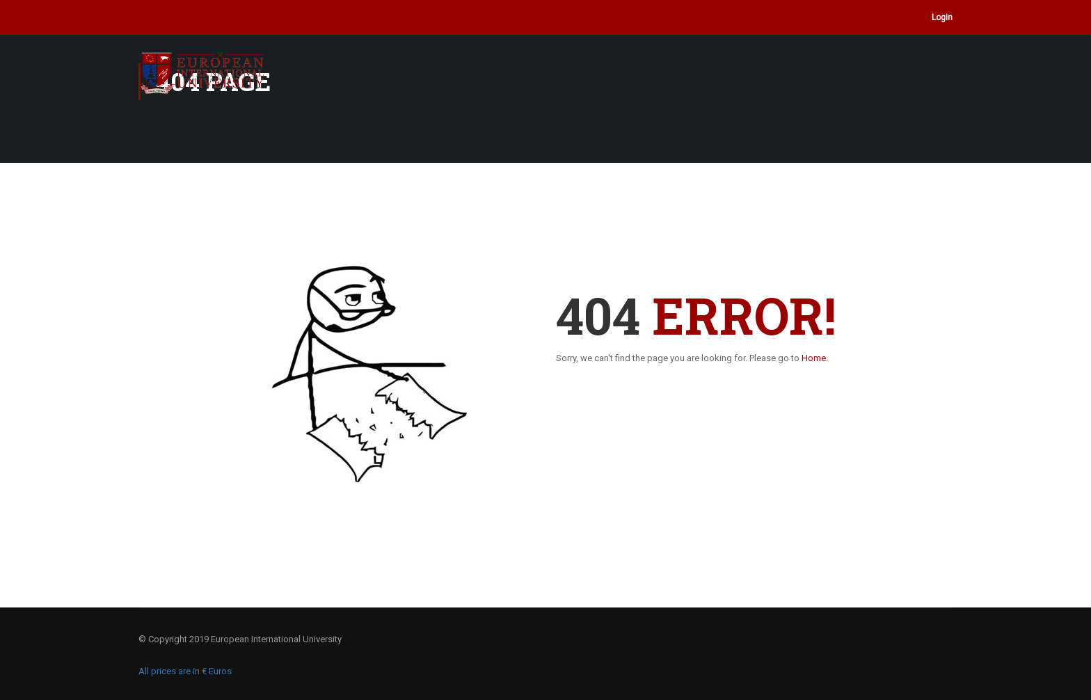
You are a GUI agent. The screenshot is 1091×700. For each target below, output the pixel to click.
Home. (815, 358)
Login (942, 17)
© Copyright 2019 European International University (240, 639)
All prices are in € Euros (185, 671)
